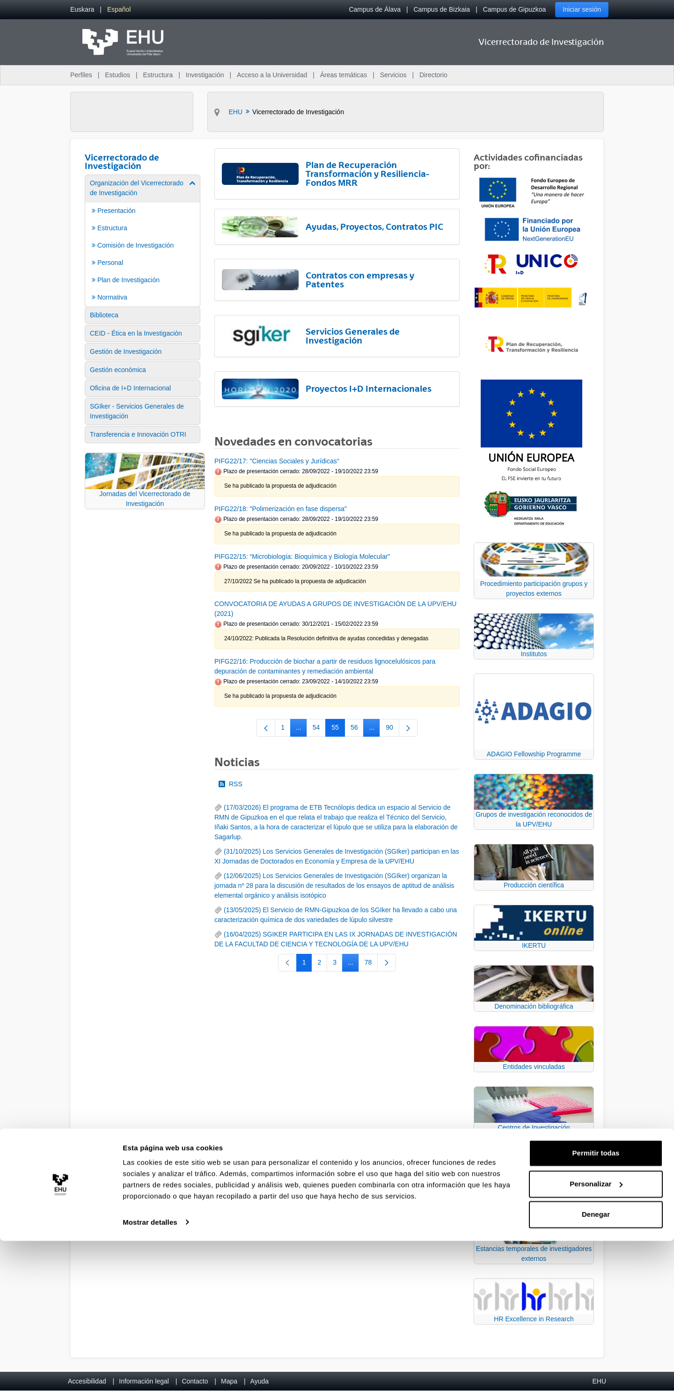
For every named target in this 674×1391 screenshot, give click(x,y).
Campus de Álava (375, 9)
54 (319, 729)
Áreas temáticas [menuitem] (343, 75)
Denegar (596, 1365)
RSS (230, 784)
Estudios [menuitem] (117, 75)
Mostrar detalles (150, 1372)
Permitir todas (596, 1304)
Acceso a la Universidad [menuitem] (272, 75)
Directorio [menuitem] (433, 75)
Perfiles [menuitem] (81, 75)
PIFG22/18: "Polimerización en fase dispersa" (280, 508)
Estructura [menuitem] (158, 75)
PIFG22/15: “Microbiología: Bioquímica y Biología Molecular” (302, 556)
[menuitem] (82, 9)
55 (338, 729)
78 (371, 964)
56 (357, 729)
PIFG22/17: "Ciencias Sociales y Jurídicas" (276, 461)
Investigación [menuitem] (205, 75)
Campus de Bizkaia (442, 9)
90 (392, 729)
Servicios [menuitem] (393, 75)
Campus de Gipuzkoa (514, 9)
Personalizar (596, 1334)
